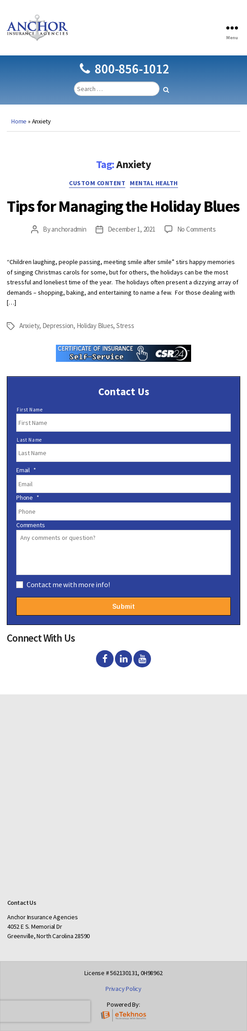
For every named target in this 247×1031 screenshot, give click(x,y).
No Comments (196, 229)
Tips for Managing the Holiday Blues (123, 206)
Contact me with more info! (68, 584)
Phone (27, 497)
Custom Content (97, 183)
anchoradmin (68, 229)
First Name (30, 409)
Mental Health (154, 183)
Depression (57, 325)
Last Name (29, 440)
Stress (125, 325)
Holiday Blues (95, 325)
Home (19, 121)
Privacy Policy (123, 989)
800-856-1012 (124, 68)
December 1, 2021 (132, 229)
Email (26, 470)
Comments (30, 525)
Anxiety (29, 325)
